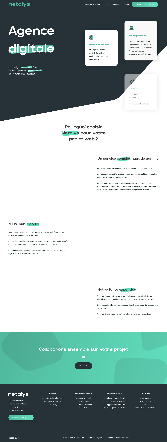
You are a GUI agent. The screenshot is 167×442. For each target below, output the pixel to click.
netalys (19, 3)
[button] (83, 365)
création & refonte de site (114, 398)
